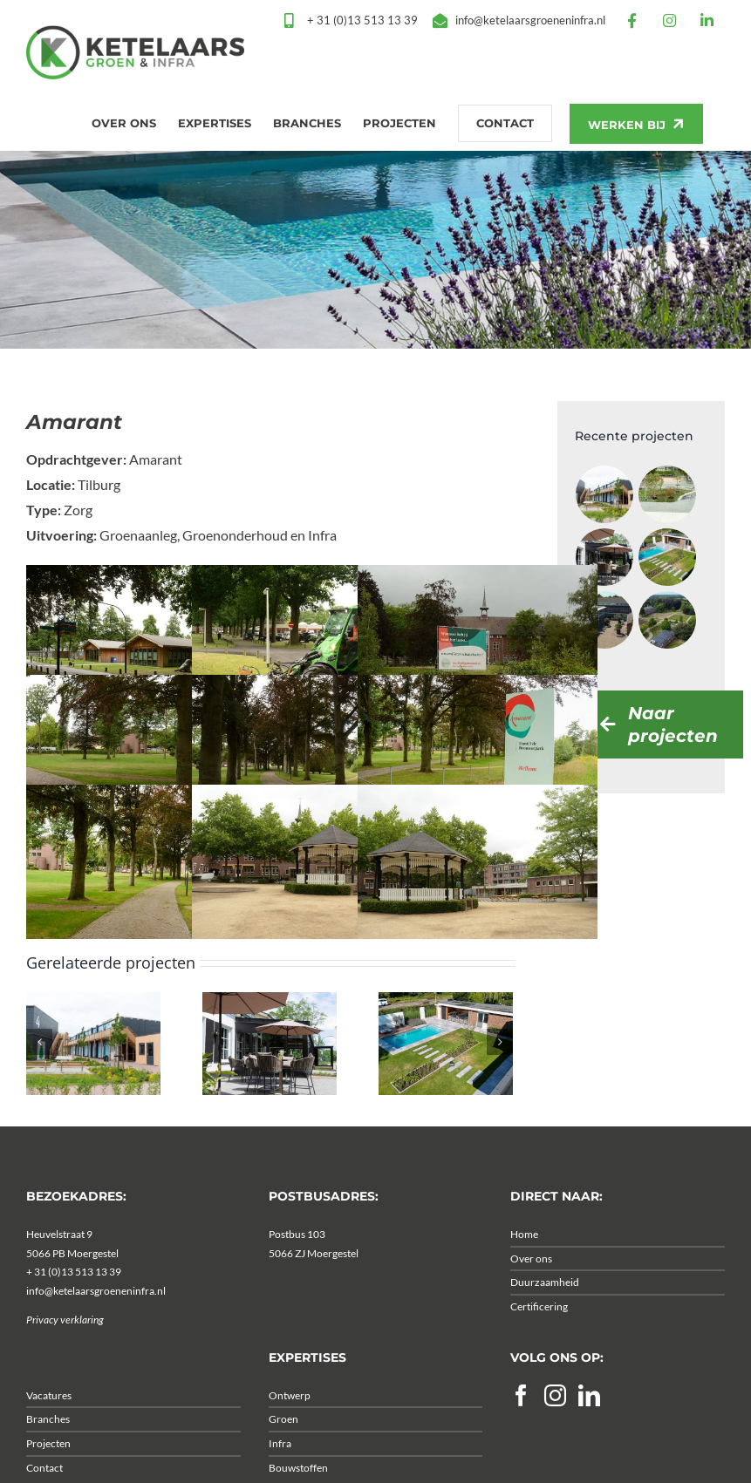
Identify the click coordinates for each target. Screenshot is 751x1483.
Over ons (531, 1284)
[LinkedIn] (589, 1421)
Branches (48, 1445)
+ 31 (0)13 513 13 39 (73, 1297)
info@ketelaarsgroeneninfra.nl (96, 1316)
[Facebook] (521, 1421)
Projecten (48, 1469)
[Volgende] (500, 1068)
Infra (280, 1469)
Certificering (539, 1332)
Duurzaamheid (544, 1308)
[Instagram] (555, 1421)
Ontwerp (290, 1421)
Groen (283, 1445)
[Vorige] (39, 1068)
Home (524, 1260)
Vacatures (49, 1421)
